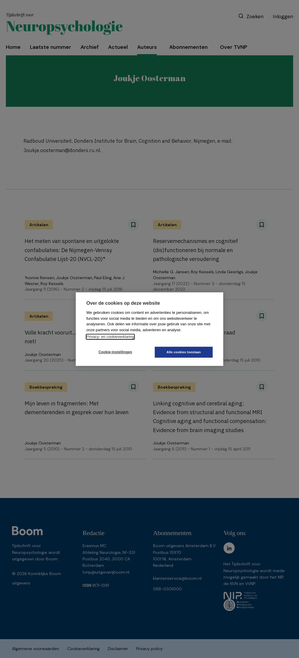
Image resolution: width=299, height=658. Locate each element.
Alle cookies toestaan (184, 352)
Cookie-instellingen (114, 352)
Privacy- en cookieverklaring (110, 336)
